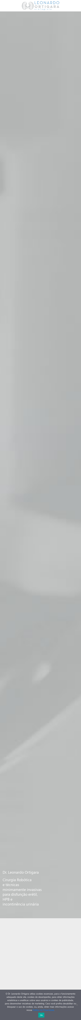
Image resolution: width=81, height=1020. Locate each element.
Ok (41, 1015)
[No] (77, 1004)
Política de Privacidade (43, 1010)
